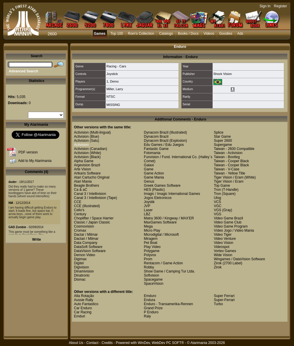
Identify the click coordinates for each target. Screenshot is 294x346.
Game (148, 169)
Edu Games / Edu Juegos (164, 145)
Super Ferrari (224, 296)
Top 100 (116, 34)
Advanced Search (23, 71)
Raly (147, 316)
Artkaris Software (87, 173)
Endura (149, 300)
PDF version (28, 152)
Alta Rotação (84, 296)
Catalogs (166, 34)
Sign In (265, 6)
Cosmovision (84, 226)
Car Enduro (83, 308)
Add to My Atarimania (34, 161)
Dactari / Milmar (86, 239)
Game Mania (154, 177)
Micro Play (152, 230)
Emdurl (79, 316)
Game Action (154, 173)
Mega (148, 226)
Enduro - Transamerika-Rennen (168, 304)
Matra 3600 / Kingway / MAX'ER (169, 218)
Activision (81, 132)
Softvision (151, 275)
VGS (217, 210)
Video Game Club (228, 222)
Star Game (222, 136)
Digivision (81, 267)
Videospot (221, 247)
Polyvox (150, 255)
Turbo (218, 304)
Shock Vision (222, 74)
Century (80, 214)
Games (100, 34)
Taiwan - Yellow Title (229, 173)
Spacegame (153, 279)
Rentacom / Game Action (163, 263)
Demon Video (84, 255)
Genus (149, 181)
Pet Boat (150, 243)
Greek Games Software (162, 186)
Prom (148, 259)
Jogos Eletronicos (158, 198)
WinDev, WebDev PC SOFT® (161, 343)
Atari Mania (83, 181)
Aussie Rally (83, 300)
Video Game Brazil (228, 218)
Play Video (152, 247)
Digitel (79, 263)
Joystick (112, 74)
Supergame (223, 145)
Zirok (218, 263)
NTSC (110, 96)
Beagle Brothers (86, 186)
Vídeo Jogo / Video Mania (234, 230)
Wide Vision (223, 255)
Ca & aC (80, 190)
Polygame (151, 251)
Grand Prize (153, 308)
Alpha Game (84, 161)
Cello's (79, 210)
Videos (208, 34)
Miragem (151, 239)
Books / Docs (188, 34)
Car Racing (82, 312)
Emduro (150, 296)
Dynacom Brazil (156, 132)
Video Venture (225, 239)
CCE (77, 202)
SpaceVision (153, 284)
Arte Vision (82, 169)
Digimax (80, 259)
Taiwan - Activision (228, 153)
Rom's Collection (141, 34)
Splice (219, 132)
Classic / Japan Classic (92, 222)
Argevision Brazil (87, 165)
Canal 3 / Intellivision (90, 194)
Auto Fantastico (86, 304)
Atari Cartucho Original (91, 177)
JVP (147, 206)
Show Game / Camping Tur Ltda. (169, 271)
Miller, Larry (114, 89)
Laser (148, 210)
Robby (149, 267)
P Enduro (151, 312)
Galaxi (149, 165)
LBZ (147, 214)
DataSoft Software (88, 247)
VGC (218, 206)
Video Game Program (231, 226)
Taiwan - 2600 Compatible (234, 149)
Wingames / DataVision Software (239, 259)
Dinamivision (84, 271)
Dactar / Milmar (86, 235)
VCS (217, 202)
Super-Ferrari (224, 300)
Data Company (85, 243)
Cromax (80, 230)
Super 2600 (223, 141)
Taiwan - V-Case (226, 169)
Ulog (217, 198)
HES (147, 190)
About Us (76, 343)
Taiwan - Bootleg (227, 157)
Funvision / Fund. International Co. (170, 157)
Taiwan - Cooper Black (231, 161)
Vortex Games (225, 251)
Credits (107, 343)
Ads (240, 34)
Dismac (80, 279)
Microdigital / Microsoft (161, 235)
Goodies (225, 34)
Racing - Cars (116, 66)
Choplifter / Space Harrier (93, 218)
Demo (114, 81)
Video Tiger (223, 235)
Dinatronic (82, 275)
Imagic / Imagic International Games (172, 194)
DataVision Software (90, 251)
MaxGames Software (160, 222)
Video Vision (223, 243)
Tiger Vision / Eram (228, 177)
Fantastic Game (156, 149)
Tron (217, 190)
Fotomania (152, 153)
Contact (92, 343)
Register (280, 6)
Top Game (222, 186)
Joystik (149, 202)
